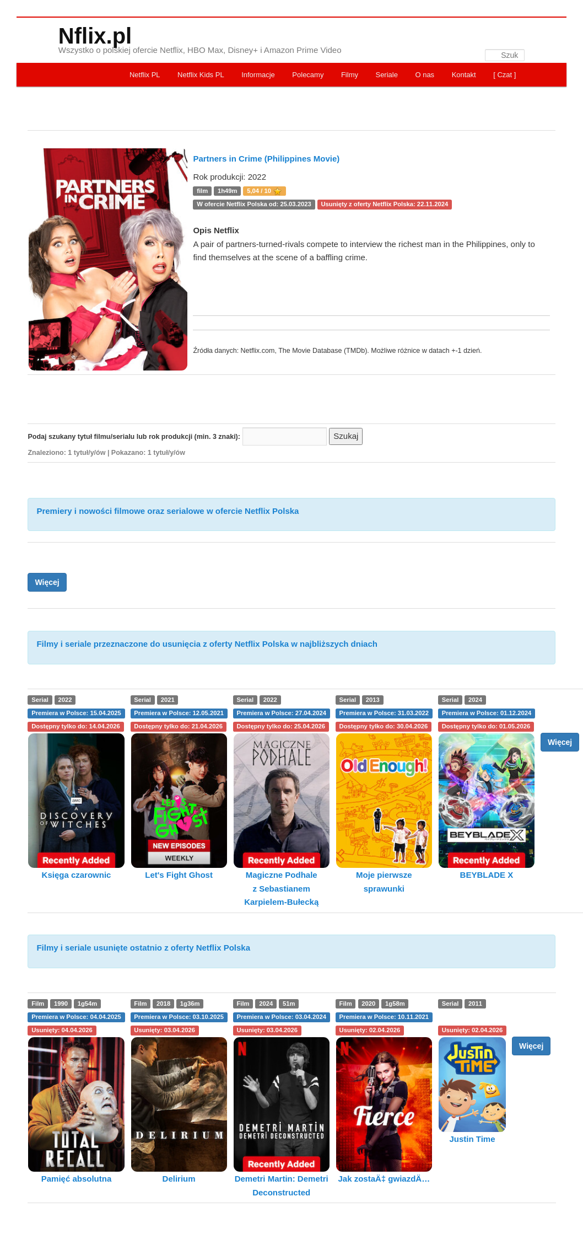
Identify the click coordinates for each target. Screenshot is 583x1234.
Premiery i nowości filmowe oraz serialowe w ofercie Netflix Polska (167, 511)
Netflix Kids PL (200, 75)
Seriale (386, 75)
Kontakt (464, 75)
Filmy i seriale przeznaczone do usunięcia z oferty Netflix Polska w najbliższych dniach (206, 643)
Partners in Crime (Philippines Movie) (266, 158)
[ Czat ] (504, 75)
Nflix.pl (95, 36)
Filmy (349, 75)
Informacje (258, 75)
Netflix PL (144, 75)
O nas (424, 75)
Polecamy (307, 75)
